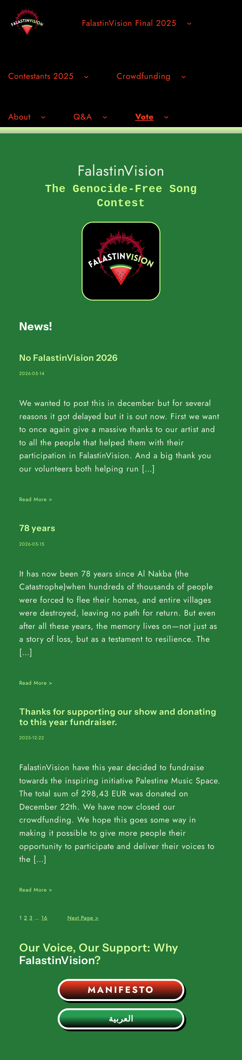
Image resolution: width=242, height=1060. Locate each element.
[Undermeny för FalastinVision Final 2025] (189, 23)
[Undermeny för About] (43, 116)
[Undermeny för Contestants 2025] (86, 76)
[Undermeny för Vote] (166, 116)
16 (44, 916)
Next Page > (83, 916)
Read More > (36, 498)
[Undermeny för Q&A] (104, 116)
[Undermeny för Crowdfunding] (183, 76)
